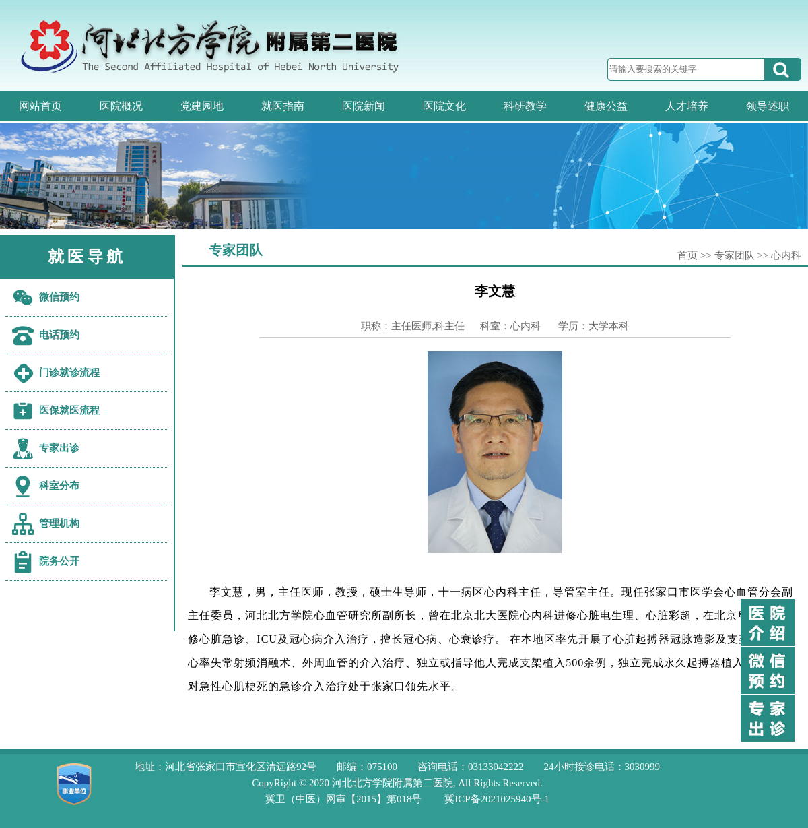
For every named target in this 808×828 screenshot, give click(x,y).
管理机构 (59, 523)
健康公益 (606, 106)
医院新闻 (363, 106)
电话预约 (59, 334)
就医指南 (282, 106)
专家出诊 (59, 448)
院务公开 (59, 561)
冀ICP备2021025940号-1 (496, 799)
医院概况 (121, 106)
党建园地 (202, 106)
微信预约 (59, 297)
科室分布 (59, 485)
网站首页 (40, 106)
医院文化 (444, 106)
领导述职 (767, 106)
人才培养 (686, 106)
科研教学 (525, 106)
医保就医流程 (69, 410)
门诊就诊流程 (69, 372)
